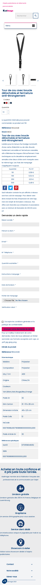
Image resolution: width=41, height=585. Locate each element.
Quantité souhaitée (10, 263)
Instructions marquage (11, 274)
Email (4, 242)
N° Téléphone (7, 252)
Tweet (10, 188)
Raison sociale (8, 220)
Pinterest (16, 188)
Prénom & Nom (8, 231)
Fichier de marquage (10, 296)
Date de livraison (9, 285)
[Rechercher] (26, 15)
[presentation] (18, 314)
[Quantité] (4, 112)
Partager (5, 188)
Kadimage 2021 (10, 582)
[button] (4, 581)
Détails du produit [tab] (9, 347)
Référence (6, 128)
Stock (4, 132)
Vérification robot (9, 307)
